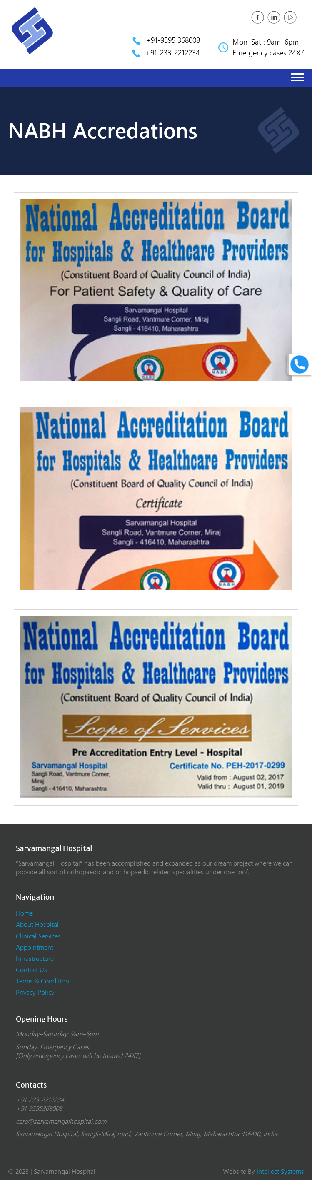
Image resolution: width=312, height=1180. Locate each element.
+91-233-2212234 (172, 53)
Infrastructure (35, 958)
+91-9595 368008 (173, 40)
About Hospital (37, 924)
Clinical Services (38, 936)
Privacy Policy (35, 992)
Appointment (34, 947)
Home (24, 913)
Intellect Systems (280, 1171)
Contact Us (31, 969)
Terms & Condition (42, 981)
